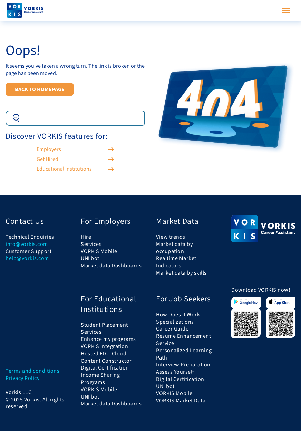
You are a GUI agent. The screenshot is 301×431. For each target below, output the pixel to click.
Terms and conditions (32, 371)
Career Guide (172, 329)
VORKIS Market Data (180, 400)
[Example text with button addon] (85, 118)
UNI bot (90, 258)
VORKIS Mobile (99, 251)
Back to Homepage (40, 89)
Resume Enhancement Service (183, 339)
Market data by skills (181, 273)
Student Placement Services (104, 328)
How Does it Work (178, 314)
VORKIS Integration (104, 346)
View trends (170, 237)
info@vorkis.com (27, 244)
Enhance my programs (108, 339)
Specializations (175, 322)
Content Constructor (106, 361)
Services (91, 244)
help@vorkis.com (27, 258)
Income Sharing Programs (100, 378)
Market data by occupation (174, 247)
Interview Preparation (183, 364)
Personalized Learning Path (184, 354)
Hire (86, 237)
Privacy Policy (22, 378)
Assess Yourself (175, 372)
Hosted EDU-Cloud (103, 353)
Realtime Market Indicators (176, 262)
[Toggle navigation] (285, 10)
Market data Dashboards (111, 265)
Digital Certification (105, 368)
